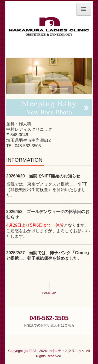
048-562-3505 (28, 146)
